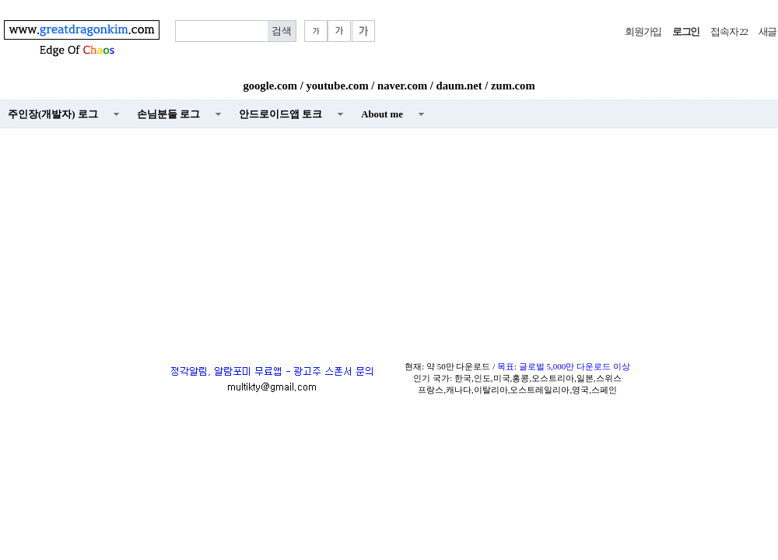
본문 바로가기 (0, 0)
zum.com (513, 85)
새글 (767, 31)
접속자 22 (728, 31)
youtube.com (337, 85)
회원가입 (643, 31)
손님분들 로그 (168, 114)
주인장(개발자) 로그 (53, 114)
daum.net (459, 85)
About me (382, 114)
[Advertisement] (389, 242)
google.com (270, 85)
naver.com (402, 85)
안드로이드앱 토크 (280, 114)
